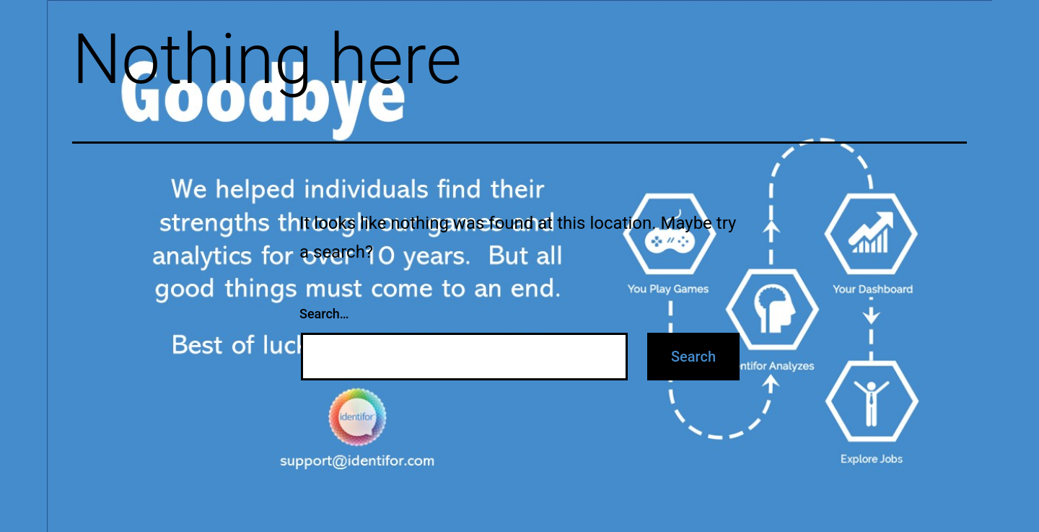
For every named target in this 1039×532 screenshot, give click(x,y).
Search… (324, 313)
